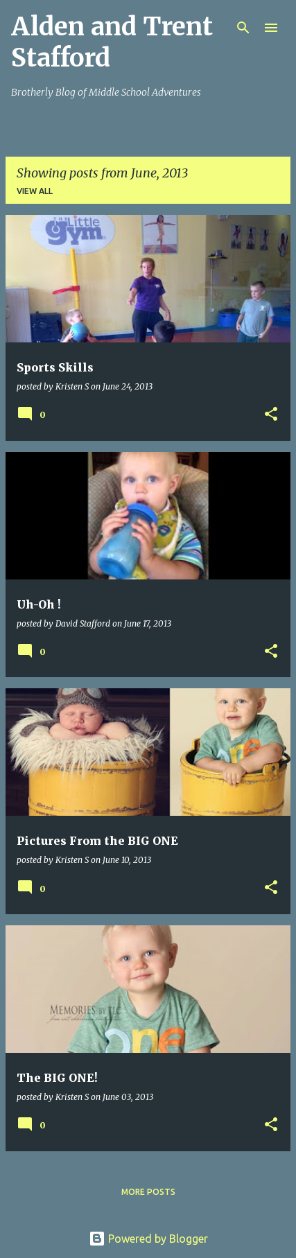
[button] (271, 414)
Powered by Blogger (148, 1238)
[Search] (243, 27)
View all (35, 190)
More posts (148, 1191)
